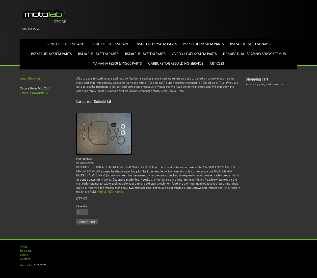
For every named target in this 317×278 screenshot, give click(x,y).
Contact (25, 259)
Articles (217, 63)
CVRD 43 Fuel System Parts (194, 54)
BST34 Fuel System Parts (250, 44)
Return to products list (34, 93)
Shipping (26, 250)
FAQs (23, 247)
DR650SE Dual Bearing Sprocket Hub (254, 54)
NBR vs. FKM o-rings (110, 192)
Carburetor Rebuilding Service (175, 63)
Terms (24, 255)
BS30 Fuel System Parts (111, 44)
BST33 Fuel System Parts (203, 44)
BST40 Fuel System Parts (145, 54)
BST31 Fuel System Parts (157, 44)
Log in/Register (30, 78)
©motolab (26, 265)
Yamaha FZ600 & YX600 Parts (117, 63)
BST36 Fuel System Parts (51, 54)
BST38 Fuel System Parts (98, 54)
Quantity (81, 206)
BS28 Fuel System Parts (66, 44)
